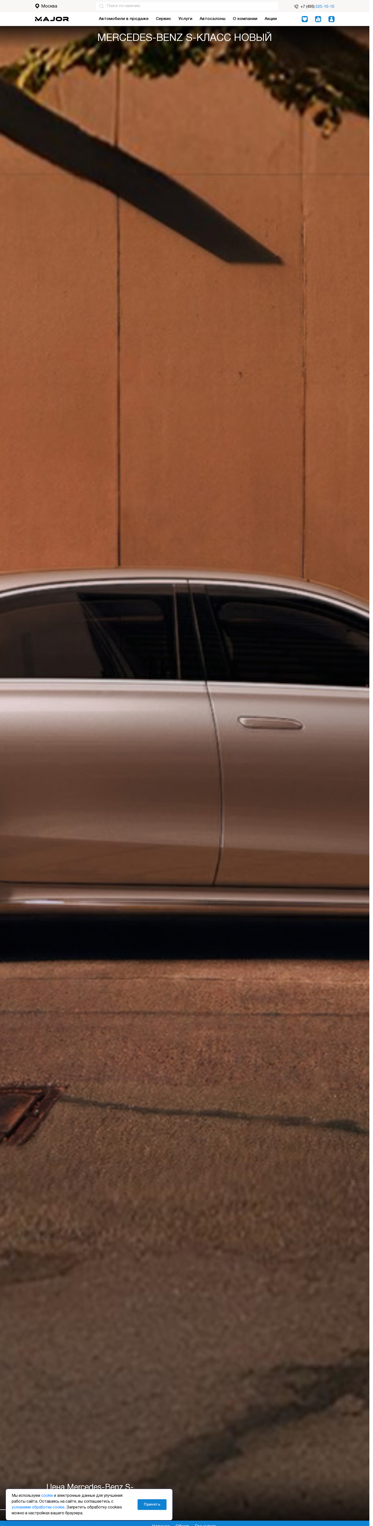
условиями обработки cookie (38, 1507)
